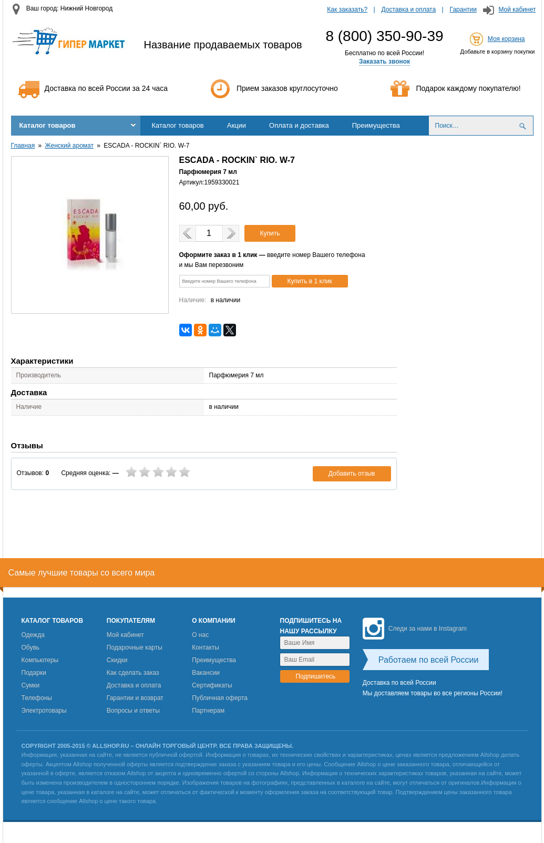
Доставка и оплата (409, 9)
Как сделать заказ (133, 672)
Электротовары (44, 710)
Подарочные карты (134, 647)
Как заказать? (347, 9)
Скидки (117, 660)
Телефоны (37, 698)
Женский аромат (69, 145)
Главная (23, 145)
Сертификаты (212, 685)
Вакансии (206, 672)
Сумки (31, 685)
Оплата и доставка (299, 125)
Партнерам (208, 710)
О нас (200, 635)
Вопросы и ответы (133, 710)
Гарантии (463, 9)
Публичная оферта (220, 698)
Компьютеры (40, 660)
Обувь (31, 647)
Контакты (205, 647)
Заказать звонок (384, 61)
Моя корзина (506, 39)
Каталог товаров (47, 125)
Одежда (33, 635)
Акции (236, 125)
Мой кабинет (517, 9)
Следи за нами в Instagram (415, 628)
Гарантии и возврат (135, 698)
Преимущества (376, 125)
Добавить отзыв (352, 473)
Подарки (34, 672)
